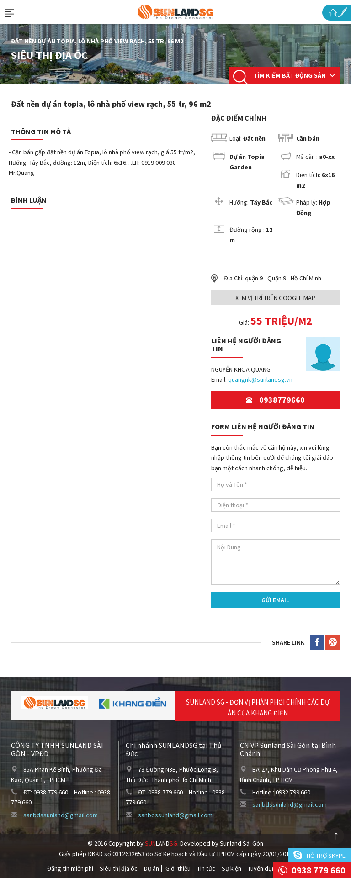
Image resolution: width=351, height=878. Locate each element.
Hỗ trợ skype (326, 856)
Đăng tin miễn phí (70, 868)
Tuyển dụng (263, 868)
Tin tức (206, 868)
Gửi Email (275, 600)
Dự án (151, 868)
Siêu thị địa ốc (119, 868)
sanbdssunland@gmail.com (60, 815)
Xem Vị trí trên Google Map (275, 298)
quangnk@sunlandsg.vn (260, 379)
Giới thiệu (178, 868)
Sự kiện (231, 868)
